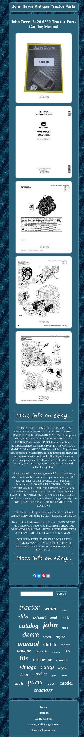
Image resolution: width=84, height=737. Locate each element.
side (67, 651)
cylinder (51, 684)
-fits (23, 616)
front (64, 675)
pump (47, 666)
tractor (29, 607)
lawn (24, 674)
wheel (47, 637)
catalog (29, 625)
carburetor (42, 660)
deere (30, 634)
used (65, 627)
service (39, 674)
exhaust (39, 617)
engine (60, 637)
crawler (62, 660)
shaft (19, 683)
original (62, 668)
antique (24, 650)
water (50, 608)
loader (64, 610)
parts (35, 682)
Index (43, 707)
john (50, 625)
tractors (43, 690)
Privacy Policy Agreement (44, 724)
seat (53, 617)
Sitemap (44, 712)
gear (54, 675)
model (66, 683)
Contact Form (43, 718)
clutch (49, 644)
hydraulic (41, 651)
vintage (28, 667)
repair (65, 645)
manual (28, 643)
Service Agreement (43, 730)
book (65, 617)
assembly (56, 652)
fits (23, 658)
